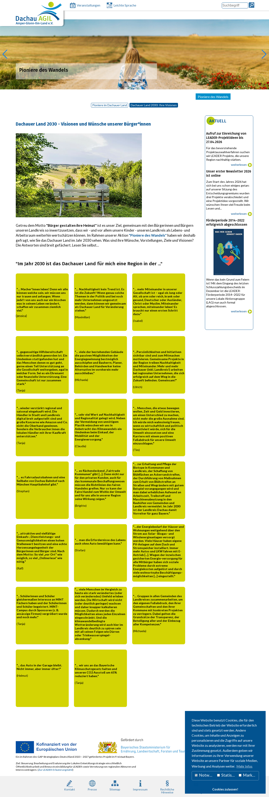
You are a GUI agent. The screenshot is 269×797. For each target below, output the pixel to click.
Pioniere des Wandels (213, 97)
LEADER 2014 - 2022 (107, 97)
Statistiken (227, 775)
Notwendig (205, 775)
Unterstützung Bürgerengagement (168, 97)
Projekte (133, 97)
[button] (5, 54)
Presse (92, 785)
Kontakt (69, 785)
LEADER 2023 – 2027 (71, 97)
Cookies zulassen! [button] (225, 789)
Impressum (140, 785)
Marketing (249, 775)
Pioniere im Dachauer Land (109, 105)
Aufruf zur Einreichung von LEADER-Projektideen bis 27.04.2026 (226, 138)
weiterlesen (239, 164)
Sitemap (114, 785)
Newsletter (241, 97)
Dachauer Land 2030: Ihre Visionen (154, 105)
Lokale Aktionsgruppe (36, 97)
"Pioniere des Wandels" (148, 235)
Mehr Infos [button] (244, 766)
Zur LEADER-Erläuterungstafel (55, 769)
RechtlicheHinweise (167, 786)
